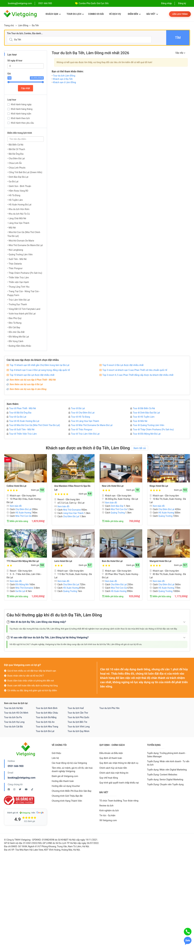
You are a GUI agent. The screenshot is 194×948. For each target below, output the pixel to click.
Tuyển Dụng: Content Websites (162, 774)
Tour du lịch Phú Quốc (78, 717)
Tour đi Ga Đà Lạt (16, 417)
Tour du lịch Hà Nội (13, 708)
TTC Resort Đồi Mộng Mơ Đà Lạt (23, 561)
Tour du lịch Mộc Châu (47, 712)
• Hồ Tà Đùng (13, 195)
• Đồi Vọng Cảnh (15, 341)
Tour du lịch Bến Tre (77, 722)
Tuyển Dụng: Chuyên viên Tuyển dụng (165, 784)
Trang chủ (9, 25)
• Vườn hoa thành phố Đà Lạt (21, 313)
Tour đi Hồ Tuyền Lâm (142, 417)
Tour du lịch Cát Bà (13, 726)
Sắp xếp (180, 53)
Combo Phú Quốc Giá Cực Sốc (94, 3)
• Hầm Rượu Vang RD (17, 190)
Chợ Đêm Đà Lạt (23, 509)
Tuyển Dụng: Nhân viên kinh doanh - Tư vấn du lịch (168, 763)
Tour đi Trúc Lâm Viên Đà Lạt (84, 434)
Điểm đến (134, 14)
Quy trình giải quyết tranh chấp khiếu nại (119, 782)
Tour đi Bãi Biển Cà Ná (142, 408)
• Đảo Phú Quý (14, 318)
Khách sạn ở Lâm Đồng (64, 82)
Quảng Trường (118, 512)
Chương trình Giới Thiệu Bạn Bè (67, 796)
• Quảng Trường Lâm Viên (20, 254)
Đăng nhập (166, 3)
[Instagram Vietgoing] (14, 789)
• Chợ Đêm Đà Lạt (16, 158)
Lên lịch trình (180, 14)
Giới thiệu (56, 753)
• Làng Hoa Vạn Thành (18, 223)
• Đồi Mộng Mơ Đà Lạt (18, 336)
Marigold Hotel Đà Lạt (160, 561)
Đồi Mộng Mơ (22, 584)
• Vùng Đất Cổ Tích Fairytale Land (23, 309)
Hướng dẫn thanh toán (63, 781)
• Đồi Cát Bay (13, 327)
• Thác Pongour (15, 268)
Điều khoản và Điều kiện (111, 753)
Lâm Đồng (23, 25)
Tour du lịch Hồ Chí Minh (16, 712)
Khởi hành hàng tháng (22, 109)
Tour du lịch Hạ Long (14, 722)
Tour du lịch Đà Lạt (45, 731)
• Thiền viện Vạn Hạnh (18, 282)
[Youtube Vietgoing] (26, 789)
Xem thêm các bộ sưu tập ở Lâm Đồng (28, 389)
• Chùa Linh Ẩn (14, 163)
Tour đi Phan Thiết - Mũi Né (21, 408)
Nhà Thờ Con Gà (23, 516)
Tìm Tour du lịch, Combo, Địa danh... (25, 33)
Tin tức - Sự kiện (107, 815)
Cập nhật (25, 88)
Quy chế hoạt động (108, 777)
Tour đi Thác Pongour (80, 429)
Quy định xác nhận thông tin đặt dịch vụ (118, 763)
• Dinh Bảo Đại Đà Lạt (17, 177)
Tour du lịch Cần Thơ (78, 712)
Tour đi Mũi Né (138, 421)
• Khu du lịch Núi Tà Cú (18, 214)
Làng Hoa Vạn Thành (73, 513)
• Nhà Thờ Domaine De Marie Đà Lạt (25, 245)
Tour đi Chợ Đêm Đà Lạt (81, 412)
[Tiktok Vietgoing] (32, 789)
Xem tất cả (139, 448)
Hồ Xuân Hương (23, 512)
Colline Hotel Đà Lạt (16, 486)
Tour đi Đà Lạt (76, 408)
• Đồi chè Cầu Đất (16, 332)
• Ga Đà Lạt (12, 181)
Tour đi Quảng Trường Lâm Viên (147, 425)
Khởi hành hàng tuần (21, 113)
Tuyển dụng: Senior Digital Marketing (165, 779)
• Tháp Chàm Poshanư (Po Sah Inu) (24, 273)
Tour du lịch (75, 14)
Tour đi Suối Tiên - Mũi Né (20, 429)
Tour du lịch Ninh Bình (47, 708)
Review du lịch (106, 805)
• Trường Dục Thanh (17, 304)
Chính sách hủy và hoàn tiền (113, 768)
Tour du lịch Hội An (45, 722)
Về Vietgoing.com (108, 820)
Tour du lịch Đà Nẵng (46, 717)
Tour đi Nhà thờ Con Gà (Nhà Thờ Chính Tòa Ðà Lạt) (33, 425)
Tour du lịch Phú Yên (109, 708)
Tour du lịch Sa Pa (13, 717)
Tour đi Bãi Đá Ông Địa (19, 412)
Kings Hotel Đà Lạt (159, 486)
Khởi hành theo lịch (20, 118)
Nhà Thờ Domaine (72, 509)
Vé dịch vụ (115, 14)
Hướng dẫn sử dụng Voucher (66, 786)
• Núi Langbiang (15, 250)
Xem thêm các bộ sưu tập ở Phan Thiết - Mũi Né (33, 379)
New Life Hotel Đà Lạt (113, 486)
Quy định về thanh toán (110, 758)
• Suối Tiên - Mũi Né (17, 259)
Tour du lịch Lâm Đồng (64, 75)
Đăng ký (182, 3)
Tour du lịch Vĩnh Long (79, 726)
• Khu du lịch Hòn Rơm (18, 209)
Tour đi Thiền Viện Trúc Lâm (22, 434)
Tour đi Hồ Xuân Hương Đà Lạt (23, 421)
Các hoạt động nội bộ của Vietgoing (69, 763)
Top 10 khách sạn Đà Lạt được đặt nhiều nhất (32, 375)
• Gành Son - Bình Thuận (19, 186)
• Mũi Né (11, 227)
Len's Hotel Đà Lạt (63, 561)
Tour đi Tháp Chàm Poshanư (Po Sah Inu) (152, 429)
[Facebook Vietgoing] (9, 789)
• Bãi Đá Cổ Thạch (16, 149)
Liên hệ (55, 758)
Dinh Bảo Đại (117, 506)
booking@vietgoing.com (21, 777)
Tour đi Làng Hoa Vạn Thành (83, 421)
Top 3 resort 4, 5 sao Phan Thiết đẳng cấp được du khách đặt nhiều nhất (138, 375)
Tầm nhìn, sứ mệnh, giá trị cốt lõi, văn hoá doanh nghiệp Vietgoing (72, 770)
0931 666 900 (45, 3)
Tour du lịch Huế (76, 708)
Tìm (178, 38)
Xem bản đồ (14, 506)
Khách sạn (53, 14)
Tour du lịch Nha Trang (47, 726)
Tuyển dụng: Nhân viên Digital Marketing (167, 769)
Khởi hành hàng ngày (21, 104)
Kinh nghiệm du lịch (109, 810)
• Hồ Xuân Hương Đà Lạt (19, 204)
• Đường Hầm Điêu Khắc (19, 346)
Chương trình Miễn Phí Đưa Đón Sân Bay (72, 791)
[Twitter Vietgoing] (20, 789)
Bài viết (152, 14)
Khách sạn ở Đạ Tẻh (63, 79)
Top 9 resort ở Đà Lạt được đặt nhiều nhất (123, 365)
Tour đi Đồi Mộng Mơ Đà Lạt (145, 434)
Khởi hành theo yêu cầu (22, 123)
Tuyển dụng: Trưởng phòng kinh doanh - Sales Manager (166, 755)
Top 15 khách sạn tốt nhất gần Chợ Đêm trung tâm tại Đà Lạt (39, 365)
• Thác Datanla (14, 263)
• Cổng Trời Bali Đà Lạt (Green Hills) (24, 172)
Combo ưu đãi (96, 14)
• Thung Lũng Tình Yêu (18, 286)
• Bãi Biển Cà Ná (15, 144)
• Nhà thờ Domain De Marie (20, 240)
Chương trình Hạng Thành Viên (67, 801)
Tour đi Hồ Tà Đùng (79, 417)
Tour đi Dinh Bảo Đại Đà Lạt (145, 412)
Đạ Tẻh (35, 25)
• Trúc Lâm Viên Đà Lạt (18, 300)
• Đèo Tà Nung (14, 323)
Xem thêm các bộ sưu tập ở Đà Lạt (26, 384)
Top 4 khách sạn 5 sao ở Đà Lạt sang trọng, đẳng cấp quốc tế (40, 370)
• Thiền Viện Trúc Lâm (18, 277)
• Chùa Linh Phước (16, 167)
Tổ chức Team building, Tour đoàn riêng (118, 800)
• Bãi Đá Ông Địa (15, 154)
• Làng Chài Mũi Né (16, 218)
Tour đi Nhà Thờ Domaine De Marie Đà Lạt (90, 425)
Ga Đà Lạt (20, 591)
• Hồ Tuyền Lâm (15, 200)
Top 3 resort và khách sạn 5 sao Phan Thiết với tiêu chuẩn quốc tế (134, 370)
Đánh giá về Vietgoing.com (65, 776)
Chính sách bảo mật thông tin (114, 773)
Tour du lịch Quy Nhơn (78, 731)
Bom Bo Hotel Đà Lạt (112, 561)
